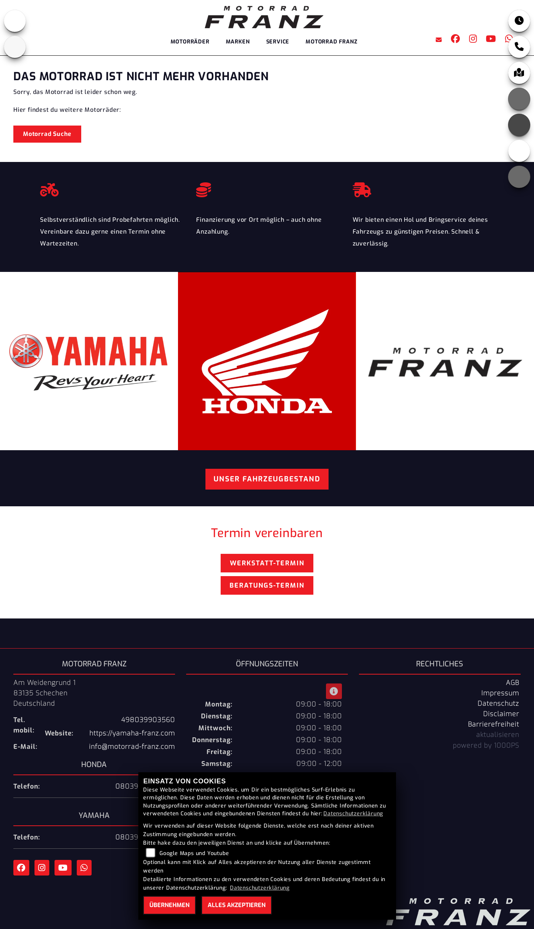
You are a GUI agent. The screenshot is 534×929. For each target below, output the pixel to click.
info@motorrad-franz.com (132, 746)
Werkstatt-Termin (267, 563)
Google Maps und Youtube (194, 853)
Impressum (500, 693)
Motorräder (190, 41)
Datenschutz (498, 703)
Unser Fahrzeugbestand (267, 479)
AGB (512, 682)
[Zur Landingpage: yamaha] (15, 47)
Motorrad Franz (331, 41)
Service (278, 41)
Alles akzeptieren (237, 905)
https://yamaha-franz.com (132, 733)
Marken (238, 41)
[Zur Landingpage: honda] (15, 21)
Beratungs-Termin (267, 585)
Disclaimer (501, 713)
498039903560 (148, 719)
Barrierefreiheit (493, 724)
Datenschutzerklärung (353, 813)
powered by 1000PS (486, 745)
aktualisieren (497, 734)
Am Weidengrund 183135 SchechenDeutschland (44, 693)
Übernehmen (169, 905)
